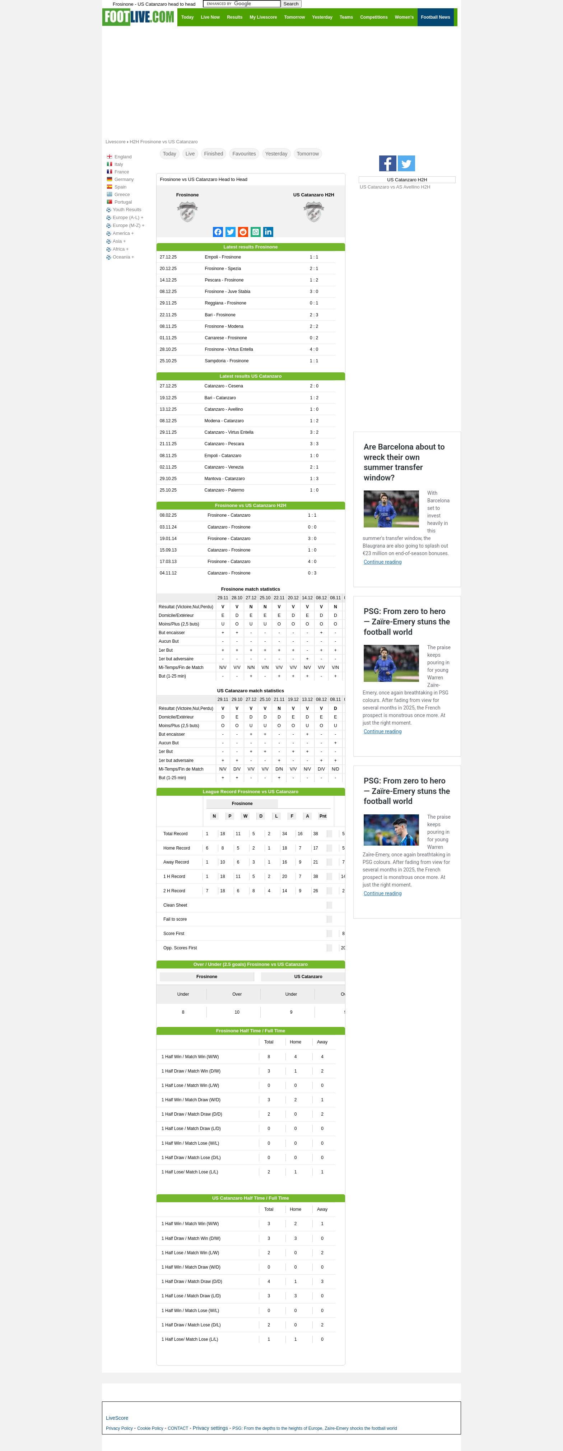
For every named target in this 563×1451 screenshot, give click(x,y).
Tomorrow (308, 154)
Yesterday (276, 154)
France (122, 172)
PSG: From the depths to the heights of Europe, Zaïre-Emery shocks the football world (314, 1428)
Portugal (123, 202)
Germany (124, 179)
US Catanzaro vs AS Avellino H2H (395, 187)
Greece (122, 194)
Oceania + (119, 257)
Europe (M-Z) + (125, 225)
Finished (213, 154)
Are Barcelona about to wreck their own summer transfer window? (404, 462)
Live (190, 154)
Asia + (115, 241)
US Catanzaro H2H (313, 194)
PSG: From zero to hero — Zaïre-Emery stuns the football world (407, 621)
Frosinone (187, 194)
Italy (119, 164)
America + (119, 233)
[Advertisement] (281, 82)
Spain (120, 187)
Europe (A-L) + (124, 217)
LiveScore (117, 1418)
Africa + (117, 249)
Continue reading (383, 562)
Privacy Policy (119, 1428)
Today (169, 154)
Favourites (244, 154)
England (123, 156)
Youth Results (123, 210)
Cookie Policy (150, 1428)
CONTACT (178, 1428)
